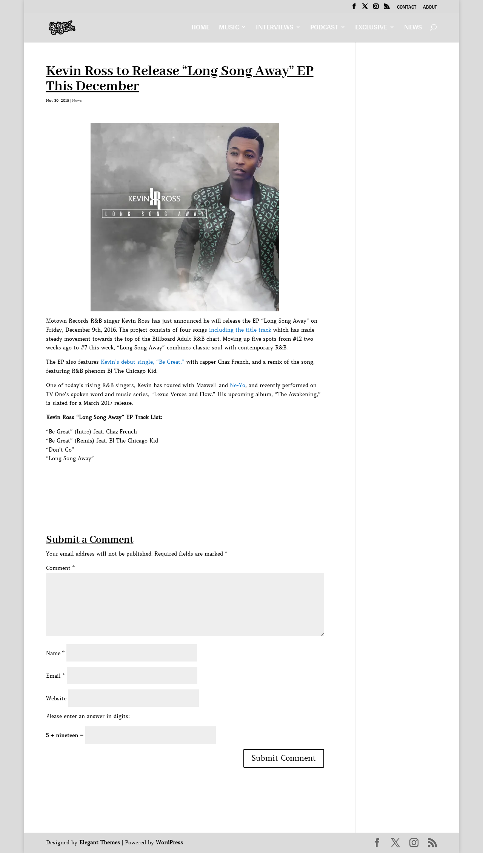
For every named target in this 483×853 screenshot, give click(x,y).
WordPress (169, 842)
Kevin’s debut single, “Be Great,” (143, 361)
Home (200, 29)
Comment (60, 568)
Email (55, 675)
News (413, 29)
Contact (406, 8)
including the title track (240, 329)
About (430, 8)
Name (55, 653)
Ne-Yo (237, 385)
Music (229, 29)
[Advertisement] (183, 480)
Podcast (324, 29)
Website (56, 698)
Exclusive (371, 29)
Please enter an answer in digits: (88, 716)
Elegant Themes (99, 842)
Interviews (274, 29)
